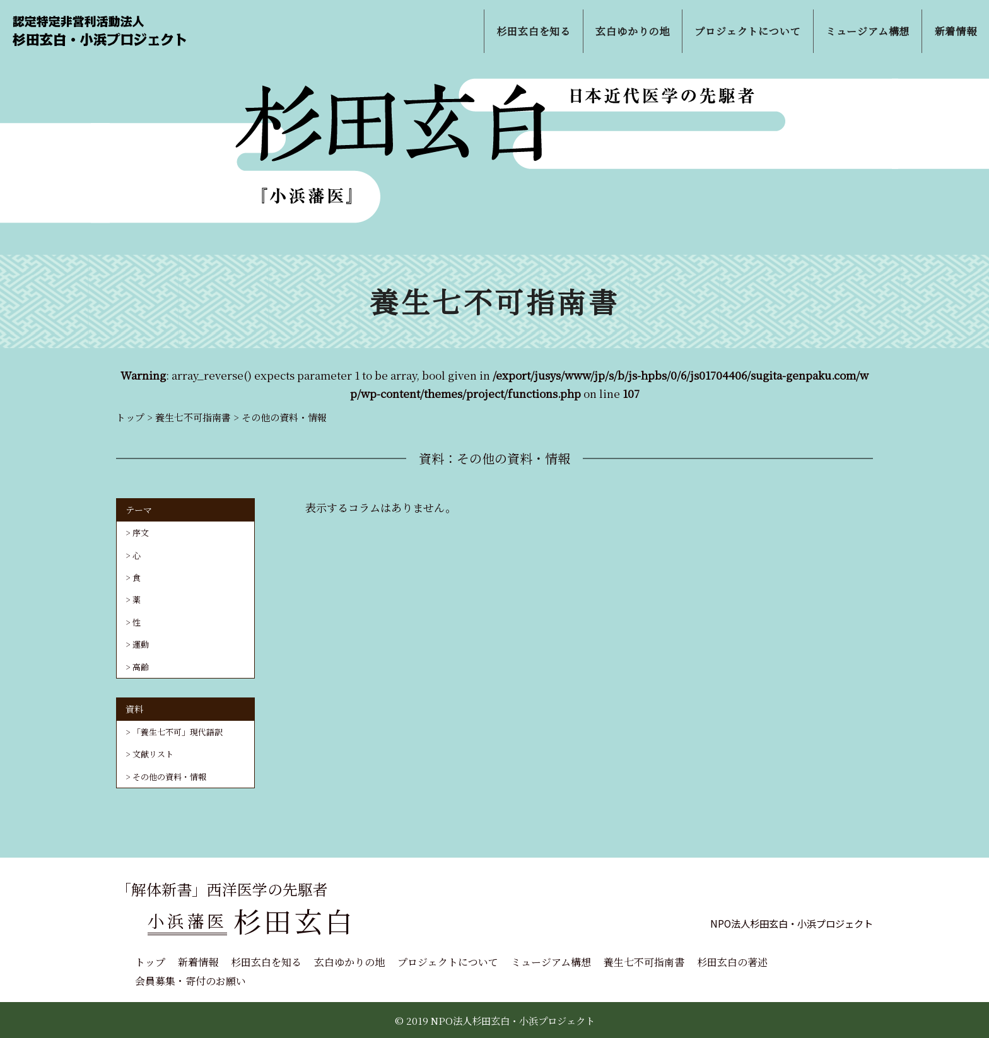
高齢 (140, 667)
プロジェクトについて (447, 962)
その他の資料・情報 (169, 777)
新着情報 (198, 962)
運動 (140, 644)
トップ (150, 962)
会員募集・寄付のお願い (190, 981)
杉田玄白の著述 (732, 962)
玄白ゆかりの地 (349, 962)
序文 (140, 533)
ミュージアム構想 (551, 962)
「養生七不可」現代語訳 (177, 732)
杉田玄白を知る (266, 962)
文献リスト (152, 754)
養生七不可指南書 (644, 962)
